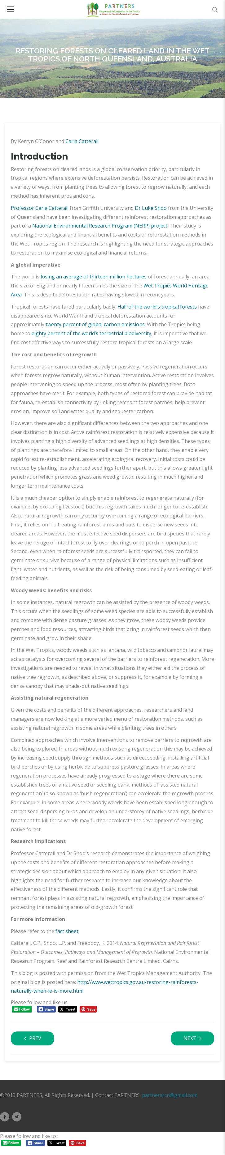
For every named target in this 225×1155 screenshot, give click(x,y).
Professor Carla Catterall (39, 208)
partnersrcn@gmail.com (169, 1095)
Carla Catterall (82, 141)
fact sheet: (67, 931)
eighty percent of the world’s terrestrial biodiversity (91, 333)
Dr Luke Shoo (151, 208)
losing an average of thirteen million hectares (94, 276)
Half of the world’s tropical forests (157, 306)
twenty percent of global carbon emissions (95, 324)
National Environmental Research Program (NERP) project (99, 225)
